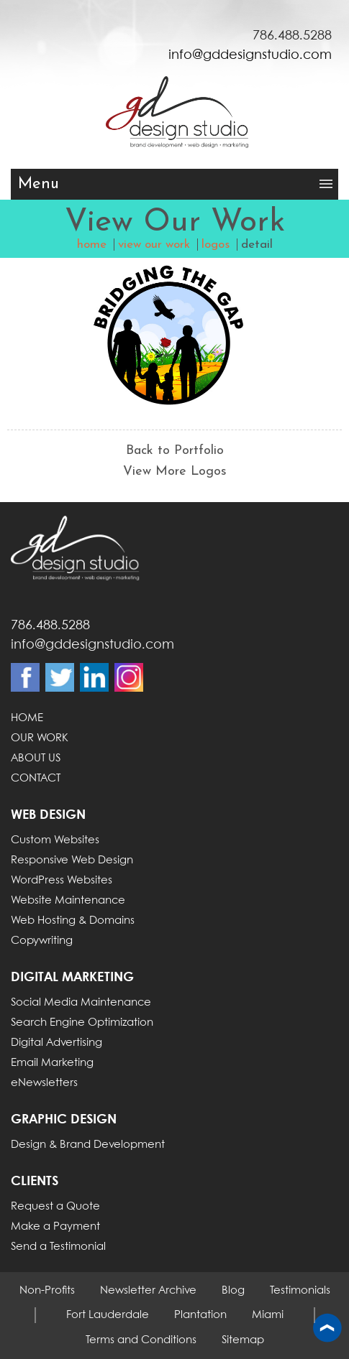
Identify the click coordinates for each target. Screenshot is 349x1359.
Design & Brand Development (88, 1145)
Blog (233, 1291)
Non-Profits (47, 1291)
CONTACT (35, 779)
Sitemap (243, 1340)
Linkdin (94, 677)
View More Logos (175, 471)
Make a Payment (55, 1227)
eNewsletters (44, 1083)
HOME (27, 718)
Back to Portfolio (175, 451)
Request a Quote (55, 1207)
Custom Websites (55, 840)
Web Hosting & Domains (73, 921)
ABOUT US (35, 758)
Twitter (59, 677)
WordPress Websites (61, 881)
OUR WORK (39, 738)
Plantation (200, 1315)
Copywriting (42, 941)
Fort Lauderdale (107, 1315)
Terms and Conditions (141, 1340)
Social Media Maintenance (81, 1003)
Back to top (327, 1329)
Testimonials (300, 1291)
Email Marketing (52, 1063)
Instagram (128, 677)
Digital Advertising (56, 1043)
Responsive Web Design (72, 860)
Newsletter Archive (148, 1291)
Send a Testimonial (58, 1247)
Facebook (25, 677)
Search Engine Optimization (82, 1023)
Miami (268, 1315)
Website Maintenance (68, 901)
